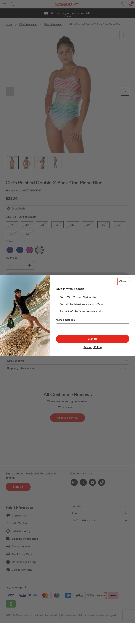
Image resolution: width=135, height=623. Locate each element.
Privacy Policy (92, 347)
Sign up (92, 339)
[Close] (125, 281)
